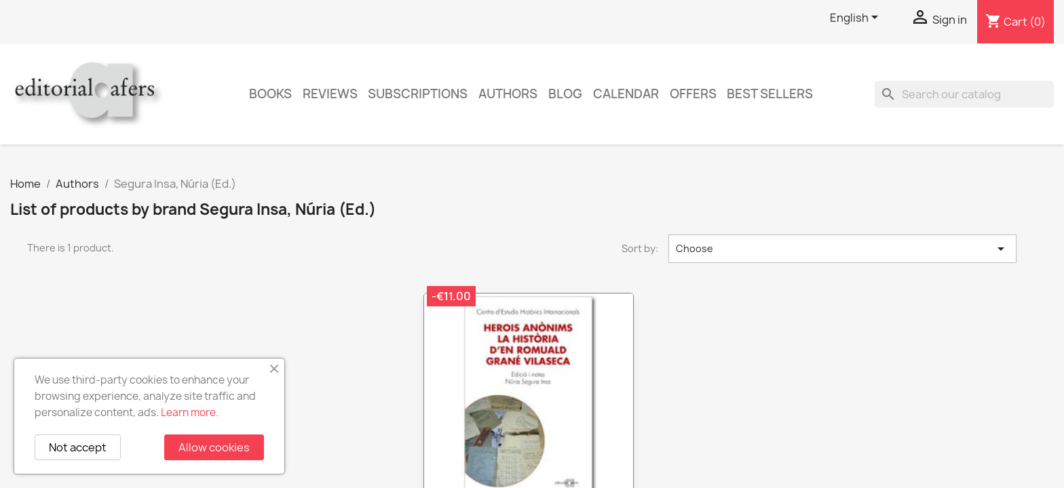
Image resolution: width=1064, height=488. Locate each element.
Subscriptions (418, 93)
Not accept (78, 447)
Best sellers (770, 93)
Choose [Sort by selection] (842, 249)
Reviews (330, 93)
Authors (507, 93)
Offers (693, 93)
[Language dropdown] (856, 18)
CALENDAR (626, 93)
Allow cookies (214, 447)
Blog (565, 93)
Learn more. (189, 412)
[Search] (964, 94)
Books (270, 93)
